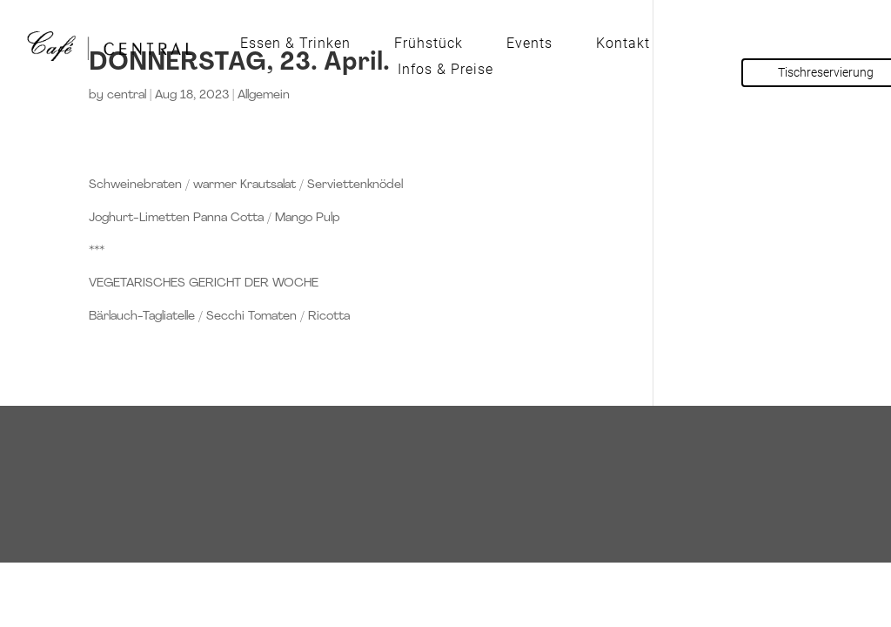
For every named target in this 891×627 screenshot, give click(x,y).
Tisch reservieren (445, 448)
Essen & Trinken (295, 44)
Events (529, 44)
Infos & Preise (445, 71)
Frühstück (428, 44)
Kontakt (623, 44)
